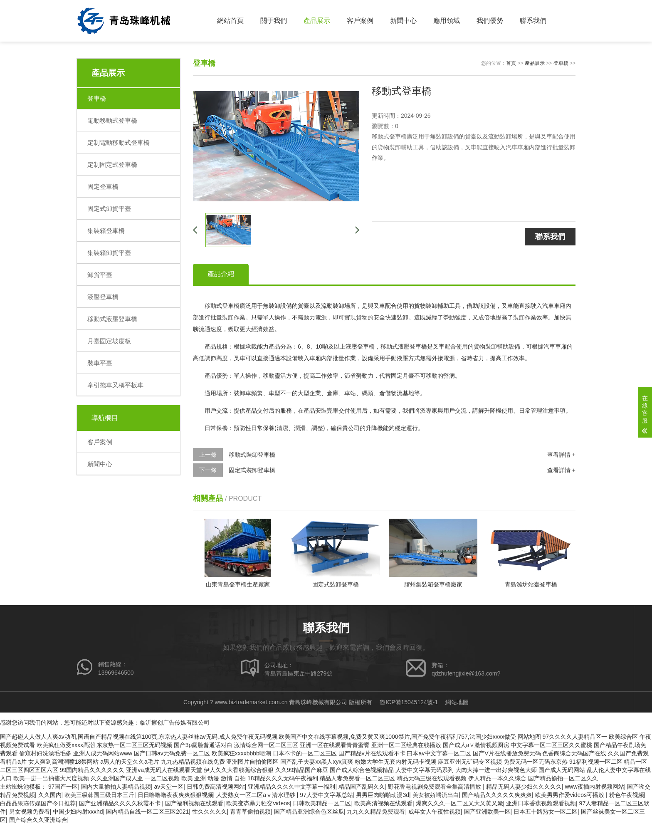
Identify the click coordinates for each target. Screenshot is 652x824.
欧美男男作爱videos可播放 (570, 795)
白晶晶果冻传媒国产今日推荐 (38, 803)
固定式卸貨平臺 (109, 208)
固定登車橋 (103, 186)
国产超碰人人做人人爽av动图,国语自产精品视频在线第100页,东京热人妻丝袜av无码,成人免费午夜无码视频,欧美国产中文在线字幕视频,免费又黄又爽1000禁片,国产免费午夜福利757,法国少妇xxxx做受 (258, 736)
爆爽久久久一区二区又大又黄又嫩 (459, 803)
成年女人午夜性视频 (434, 811)
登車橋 (96, 98)
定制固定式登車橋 (112, 164)
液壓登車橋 (103, 296)
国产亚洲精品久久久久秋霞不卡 (120, 803)
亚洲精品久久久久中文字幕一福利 (291, 786)
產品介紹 (220, 273)
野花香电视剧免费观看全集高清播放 (435, 786)
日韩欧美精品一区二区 (322, 803)
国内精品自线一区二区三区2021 (147, 811)
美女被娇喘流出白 (435, 795)
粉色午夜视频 (626, 795)
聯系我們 (533, 20)
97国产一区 (63, 786)
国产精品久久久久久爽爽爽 (497, 795)
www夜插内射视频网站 (594, 786)
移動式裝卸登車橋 (252, 454)
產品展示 (317, 20)
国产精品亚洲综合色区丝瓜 (309, 811)
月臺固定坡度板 (109, 340)
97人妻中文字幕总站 (326, 795)
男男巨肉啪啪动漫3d (382, 795)
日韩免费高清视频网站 (216, 786)
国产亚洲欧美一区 (487, 811)
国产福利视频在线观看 (194, 803)
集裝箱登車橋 (106, 230)
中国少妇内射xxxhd (78, 811)
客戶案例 (360, 20)
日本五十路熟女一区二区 (546, 811)
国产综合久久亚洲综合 (38, 820)
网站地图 (529, 736)
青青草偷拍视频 (250, 811)
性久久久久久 (209, 811)
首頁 (511, 63)
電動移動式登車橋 (112, 120)
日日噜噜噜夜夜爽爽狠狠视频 (175, 795)
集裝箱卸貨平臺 (109, 252)
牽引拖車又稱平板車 (115, 384)
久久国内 (50, 795)
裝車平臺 (99, 362)
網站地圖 (457, 702)
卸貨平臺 (99, 274)
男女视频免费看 (29, 811)
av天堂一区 (169, 786)
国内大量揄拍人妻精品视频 (116, 786)
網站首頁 (230, 20)
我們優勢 (490, 20)
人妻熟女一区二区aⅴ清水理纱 (256, 795)
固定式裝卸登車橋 (252, 470)
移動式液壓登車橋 (112, 318)
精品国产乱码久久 (361, 786)
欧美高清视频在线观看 (383, 803)
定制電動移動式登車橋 (118, 142)
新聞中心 (403, 20)
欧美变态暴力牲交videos (257, 803)
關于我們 (273, 20)
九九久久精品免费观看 (376, 811)
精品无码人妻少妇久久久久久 (524, 786)
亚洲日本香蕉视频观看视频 (541, 803)
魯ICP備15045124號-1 (409, 702)
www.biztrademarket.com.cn (251, 702)
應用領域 (446, 20)
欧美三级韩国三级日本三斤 (99, 795)
